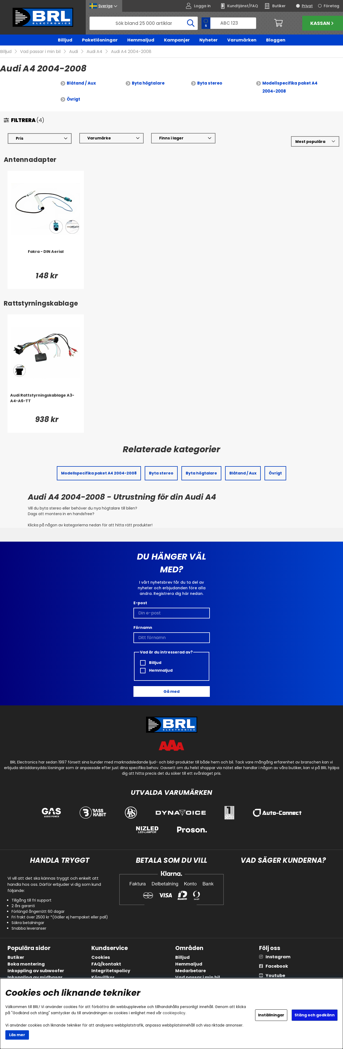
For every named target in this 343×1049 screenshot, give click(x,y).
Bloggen (275, 40)
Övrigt (73, 99)
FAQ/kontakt (106, 964)
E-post (140, 603)
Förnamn (142, 627)
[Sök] (144, 23)
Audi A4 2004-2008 (131, 52)
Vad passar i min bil (40, 52)
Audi (73, 52)
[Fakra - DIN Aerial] (46, 260)
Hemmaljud (140, 40)
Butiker (16, 957)
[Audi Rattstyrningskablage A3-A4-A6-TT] (46, 403)
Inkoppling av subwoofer (36, 971)
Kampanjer (177, 40)
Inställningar (271, 1015)
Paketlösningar (100, 40)
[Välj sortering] (315, 141)
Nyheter (208, 40)
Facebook (277, 966)
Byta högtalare (148, 83)
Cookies (100, 957)
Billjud (65, 40)
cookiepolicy (174, 1013)
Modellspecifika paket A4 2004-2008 (290, 87)
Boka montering (26, 964)
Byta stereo (209, 83)
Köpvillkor (102, 977)
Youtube (275, 975)
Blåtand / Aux (81, 83)
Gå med (171, 691)
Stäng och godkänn (314, 1015)
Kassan (322, 23)
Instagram (278, 957)
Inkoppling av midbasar (35, 977)
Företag (331, 6)
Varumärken (241, 40)
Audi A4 (94, 52)
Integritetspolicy (110, 971)
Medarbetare (190, 971)
